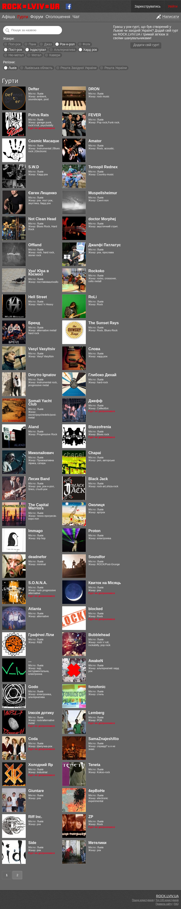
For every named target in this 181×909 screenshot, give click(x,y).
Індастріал (38, 50)
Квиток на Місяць (104, 583)
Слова (94, 349)
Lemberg (96, 713)
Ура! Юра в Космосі (38, 272)
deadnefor (37, 557)
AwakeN (95, 661)
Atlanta (34, 609)
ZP (90, 817)
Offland (34, 245)
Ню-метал (16, 55)
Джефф (95, 401)
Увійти (172, 6)
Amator (95, 141)
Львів (12, 68)
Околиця (96, 505)
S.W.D (33, 167)
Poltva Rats (38, 115)
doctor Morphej (102, 219)
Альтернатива (64, 50)
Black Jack (98, 479)
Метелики (97, 843)
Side (32, 843)
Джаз (48, 44)
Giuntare (36, 791)
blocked (95, 609)
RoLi (92, 297)
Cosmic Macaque (43, 141)
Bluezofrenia (99, 427)
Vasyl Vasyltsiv (41, 349)
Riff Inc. (35, 817)
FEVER (94, 115)
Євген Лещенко (42, 193)
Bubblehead (99, 635)
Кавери (54, 55)
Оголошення (57, 16)
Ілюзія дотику (41, 713)
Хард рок (90, 50)
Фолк (86, 44)
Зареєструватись (147, 6)
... (29, 661)
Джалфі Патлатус (104, 245)
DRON (93, 89)
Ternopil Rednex (103, 167)
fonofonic (97, 687)
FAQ (176, 904)
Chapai (94, 453)
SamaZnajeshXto (103, 739)
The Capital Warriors (38, 506)
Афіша (8, 16)
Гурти (22, 16)
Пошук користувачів (143, 900)
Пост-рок (15, 50)
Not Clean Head (42, 219)
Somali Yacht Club (40, 402)
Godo (33, 687)
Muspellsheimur (102, 193)
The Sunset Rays (103, 323)
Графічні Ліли (41, 635)
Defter (33, 89)
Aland (33, 427)
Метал (36, 55)
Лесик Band (39, 479)
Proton (94, 531)
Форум (36, 16)
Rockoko (96, 271)
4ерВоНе (96, 791)
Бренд (34, 323)
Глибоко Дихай (102, 375)
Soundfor (96, 557)
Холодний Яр (40, 765)
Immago (35, 531)
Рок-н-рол (67, 44)
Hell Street (37, 297)
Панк (32, 44)
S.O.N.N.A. (37, 583)
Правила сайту (164, 904)
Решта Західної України (78, 68)
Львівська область (39, 68)
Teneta (94, 765)
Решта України (115, 68)
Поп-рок (14, 44)
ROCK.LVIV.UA (167, 896)
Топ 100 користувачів (167, 900)
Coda (33, 739)
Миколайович (41, 453)
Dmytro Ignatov (42, 375)
